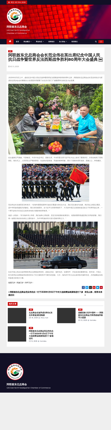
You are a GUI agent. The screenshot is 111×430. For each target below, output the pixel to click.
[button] (96, 41)
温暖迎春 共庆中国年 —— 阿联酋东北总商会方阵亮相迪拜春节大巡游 (90, 315)
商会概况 (27, 42)
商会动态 (40, 42)
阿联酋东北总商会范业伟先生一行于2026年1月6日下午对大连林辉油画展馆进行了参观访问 (41, 335)
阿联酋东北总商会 (17, 26)
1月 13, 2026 (33, 341)
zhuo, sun (43, 318)
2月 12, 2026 (82, 320)
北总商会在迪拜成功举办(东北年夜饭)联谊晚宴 (40, 314)
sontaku (92, 320)
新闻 (10, 51)
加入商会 (63, 42)
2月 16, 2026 (33, 318)
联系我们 (75, 42)
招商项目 (51, 42)
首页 (17, 42)
